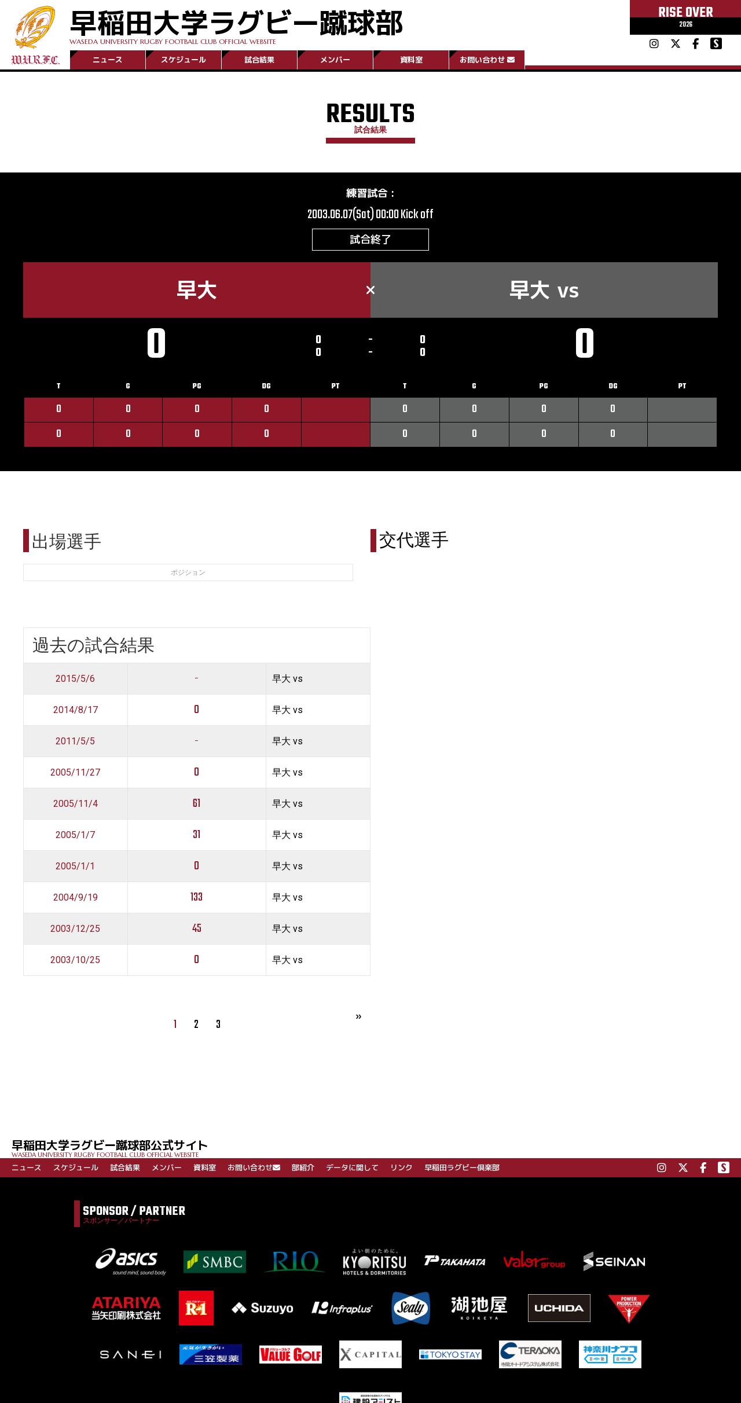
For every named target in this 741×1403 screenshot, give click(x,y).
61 (196, 804)
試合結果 (259, 59)
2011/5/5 (75, 741)
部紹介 (303, 1167)
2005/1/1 (75, 866)
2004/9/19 (75, 897)
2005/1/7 (75, 834)
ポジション (188, 572)
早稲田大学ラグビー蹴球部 (236, 24)
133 (196, 897)
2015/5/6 (75, 678)
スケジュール (183, 59)
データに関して (352, 1167)
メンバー (335, 59)
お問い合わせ (487, 59)
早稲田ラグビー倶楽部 (462, 1167)
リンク (401, 1167)
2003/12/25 (75, 928)
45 (196, 929)
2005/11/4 (75, 803)
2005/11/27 (75, 772)
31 (196, 835)
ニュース (108, 59)
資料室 (411, 59)
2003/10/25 (75, 959)
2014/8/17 (75, 709)
